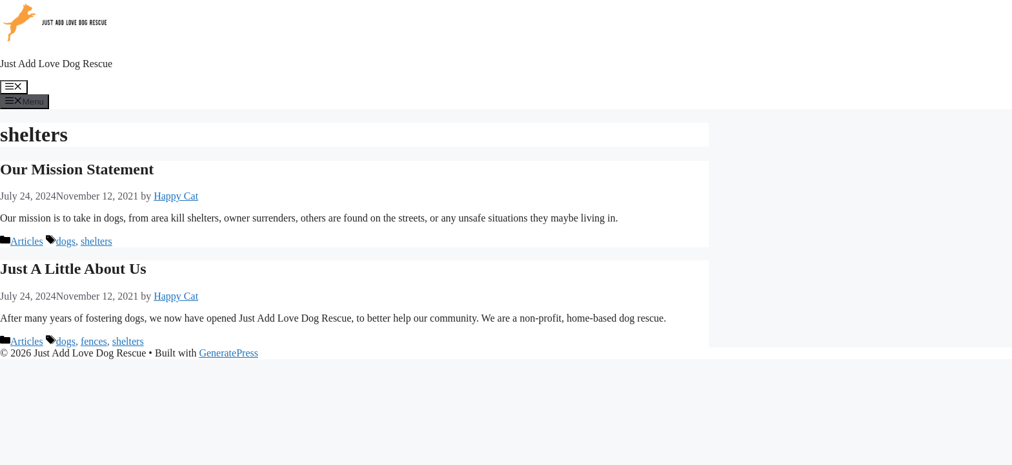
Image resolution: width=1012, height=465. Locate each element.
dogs (66, 241)
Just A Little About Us (73, 268)
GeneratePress (228, 352)
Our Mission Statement (77, 169)
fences (94, 341)
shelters (96, 241)
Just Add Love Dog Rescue (56, 63)
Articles (26, 241)
